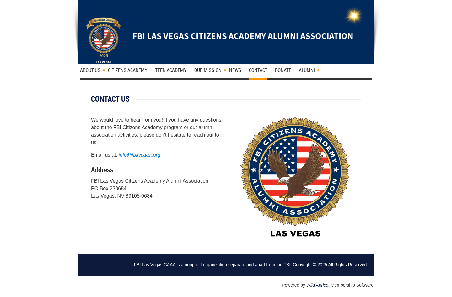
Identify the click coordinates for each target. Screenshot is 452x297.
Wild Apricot (318, 285)
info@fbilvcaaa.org (139, 155)
